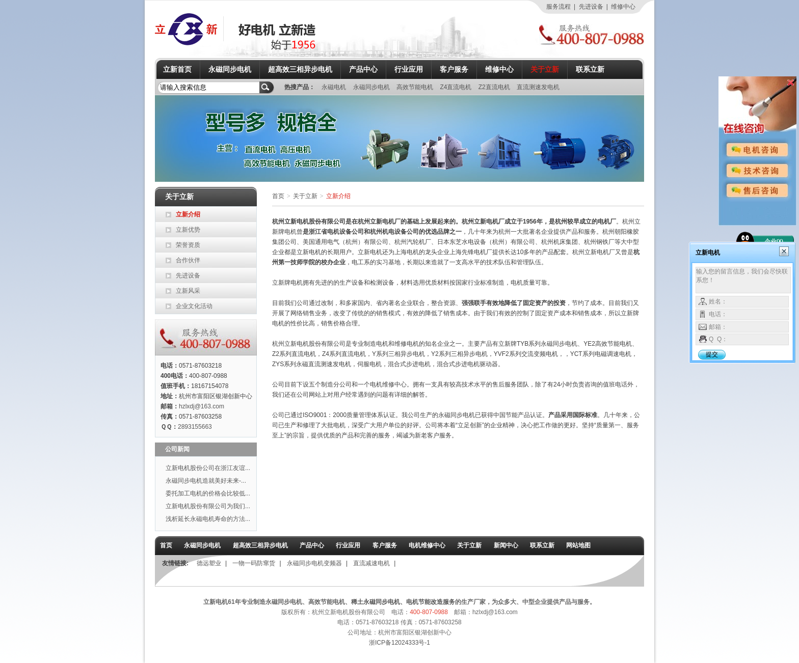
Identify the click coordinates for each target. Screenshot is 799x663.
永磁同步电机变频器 (314, 563)
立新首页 (177, 69)
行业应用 (408, 69)
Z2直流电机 (495, 87)
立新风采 (188, 290)
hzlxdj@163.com (201, 406)
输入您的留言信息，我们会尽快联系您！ (743, 280)
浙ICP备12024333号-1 (399, 642)
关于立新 (544, 69)
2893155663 (195, 426)
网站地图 (578, 545)
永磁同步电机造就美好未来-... (206, 480)
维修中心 (623, 6)
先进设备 (591, 6)
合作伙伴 (188, 260)
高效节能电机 (415, 87)
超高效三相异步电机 (300, 69)
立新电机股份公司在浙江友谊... (208, 468)
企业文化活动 (194, 306)
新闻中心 (506, 545)
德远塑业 (209, 563)
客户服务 (454, 69)
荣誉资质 (188, 244)
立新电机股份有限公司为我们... (208, 506)
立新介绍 (188, 214)
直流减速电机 (371, 563)
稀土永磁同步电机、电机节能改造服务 (403, 601)
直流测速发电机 (538, 87)
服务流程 (558, 6)
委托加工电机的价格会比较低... (208, 493)
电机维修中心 (427, 545)
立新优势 (188, 229)
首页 (278, 196)
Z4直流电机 (456, 87)
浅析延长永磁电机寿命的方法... (208, 518)
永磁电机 (335, 87)
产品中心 (363, 69)
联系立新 (590, 69)
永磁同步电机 (229, 69)
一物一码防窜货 (253, 563)
